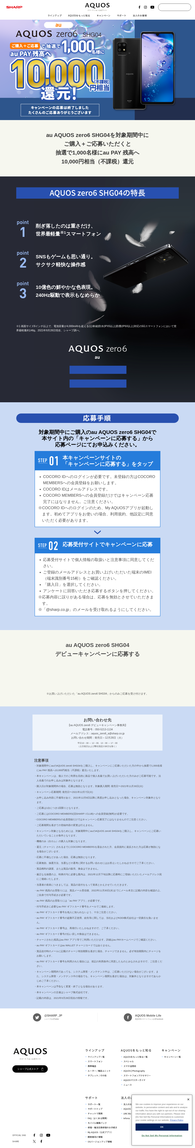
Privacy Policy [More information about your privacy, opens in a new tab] (176, 1131)
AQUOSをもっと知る (79, 15)
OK (162, 1138)
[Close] (188, 1110)
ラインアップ (55, 15)
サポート (121, 15)
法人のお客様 (140, 15)
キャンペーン (103, 15)
